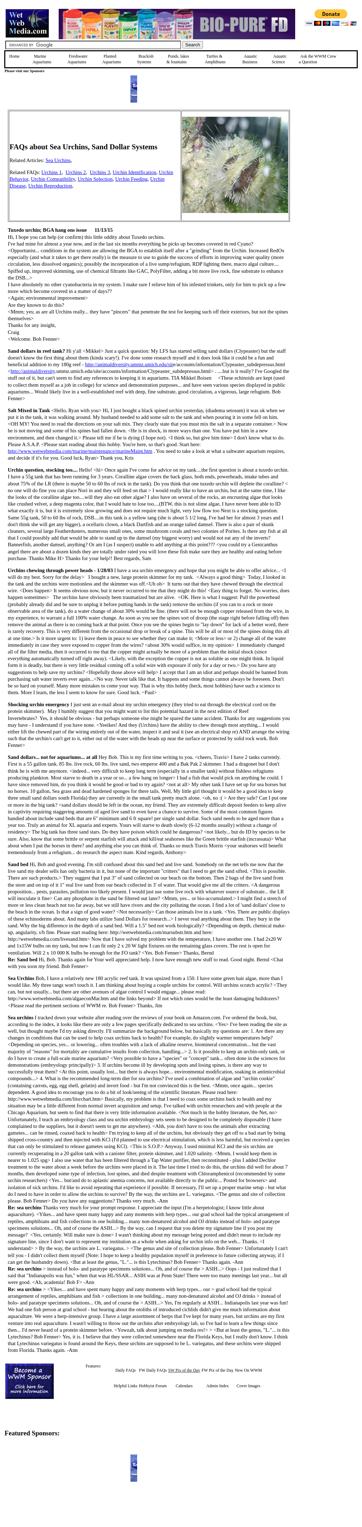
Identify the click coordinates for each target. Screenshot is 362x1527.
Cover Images (248, 1385)
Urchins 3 (100, 172)
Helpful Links (126, 1385)
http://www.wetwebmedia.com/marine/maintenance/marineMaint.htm (80, 451)
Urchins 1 (51, 172)
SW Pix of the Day (184, 1370)
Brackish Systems (145, 59)
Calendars (184, 1385)
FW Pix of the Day (217, 1370)
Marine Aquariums (42, 59)
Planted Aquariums (111, 59)
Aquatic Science (279, 59)
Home (14, 56)
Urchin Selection (95, 179)
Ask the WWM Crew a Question (317, 59)
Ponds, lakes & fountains (178, 59)
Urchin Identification (134, 172)
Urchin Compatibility (53, 179)
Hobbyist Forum (153, 1385)
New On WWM (248, 1370)
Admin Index (217, 1385)
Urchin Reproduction (50, 186)
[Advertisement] (325, 160)
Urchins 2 (76, 172)
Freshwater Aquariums (78, 59)
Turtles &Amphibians (215, 59)
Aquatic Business (249, 59)
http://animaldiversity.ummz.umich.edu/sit (129, 364)
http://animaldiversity (33, 371)
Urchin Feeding (131, 179)
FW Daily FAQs (153, 1370)
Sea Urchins (58, 160)
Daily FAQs (125, 1370)
